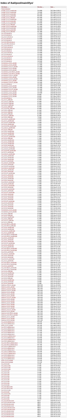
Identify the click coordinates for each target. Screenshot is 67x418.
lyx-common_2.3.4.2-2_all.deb (9, 78)
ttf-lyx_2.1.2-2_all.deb (7, 360)
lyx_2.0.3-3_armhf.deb (7, 281)
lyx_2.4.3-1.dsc (5, 377)
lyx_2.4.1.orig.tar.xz (6, 38)
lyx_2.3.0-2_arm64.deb (7, 155)
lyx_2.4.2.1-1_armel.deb (7, 259)
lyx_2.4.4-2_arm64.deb (7, 245)
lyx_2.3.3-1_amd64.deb (7, 133)
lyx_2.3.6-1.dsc (5, 374)
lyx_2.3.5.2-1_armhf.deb (7, 162)
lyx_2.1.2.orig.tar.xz (6, 84)
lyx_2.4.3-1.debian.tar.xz (7, 334)
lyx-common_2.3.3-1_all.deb (9, 87)
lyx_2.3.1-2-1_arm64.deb (8, 173)
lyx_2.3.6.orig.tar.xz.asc (7, 405)
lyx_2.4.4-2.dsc (5, 364)
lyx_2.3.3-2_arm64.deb (7, 145)
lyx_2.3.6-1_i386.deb (7, 110)
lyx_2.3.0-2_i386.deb (7, 117)
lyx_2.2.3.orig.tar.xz (6, 61)
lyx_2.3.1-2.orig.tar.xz (7, 56)
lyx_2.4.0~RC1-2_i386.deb (8, 225)
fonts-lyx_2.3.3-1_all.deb (7, 294)
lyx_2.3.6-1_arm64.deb (7, 159)
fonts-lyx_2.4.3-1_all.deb (7, 308)
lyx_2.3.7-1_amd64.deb (7, 120)
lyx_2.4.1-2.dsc (5, 376)
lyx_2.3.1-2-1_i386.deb (7, 115)
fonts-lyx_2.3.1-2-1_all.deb (8, 297)
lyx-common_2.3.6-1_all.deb (9, 77)
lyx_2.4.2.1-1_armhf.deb (7, 253)
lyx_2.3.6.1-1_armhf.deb (7, 168)
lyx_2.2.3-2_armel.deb (7, 208)
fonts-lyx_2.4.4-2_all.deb (7, 306)
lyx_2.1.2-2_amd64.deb (7, 273)
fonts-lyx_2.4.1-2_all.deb (7, 311)
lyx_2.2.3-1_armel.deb (7, 206)
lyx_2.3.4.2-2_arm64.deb (8, 148)
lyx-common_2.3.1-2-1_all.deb (9, 89)
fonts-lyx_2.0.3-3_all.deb (7, 320)
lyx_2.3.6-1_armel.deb (7, 180)
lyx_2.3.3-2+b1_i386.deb (8, 108)
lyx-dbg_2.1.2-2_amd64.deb (8, 19)
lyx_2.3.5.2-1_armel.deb (7, 185)
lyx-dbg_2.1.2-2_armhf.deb (8, 22)
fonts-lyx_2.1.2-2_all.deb (7, 318)
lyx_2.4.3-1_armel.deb (7, 257)
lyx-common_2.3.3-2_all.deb (9, 85)
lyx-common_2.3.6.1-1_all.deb (9, 75)
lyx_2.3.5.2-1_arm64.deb (8, 147)
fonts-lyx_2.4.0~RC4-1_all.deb (9, 313)
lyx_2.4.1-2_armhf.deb (7, 260)
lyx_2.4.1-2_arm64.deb (7, 246)
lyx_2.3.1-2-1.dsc (6, 390)
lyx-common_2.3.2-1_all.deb (9, 91)
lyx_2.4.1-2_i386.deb (7, 222)
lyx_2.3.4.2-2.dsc (6, 393)
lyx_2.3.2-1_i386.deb (7, 113)
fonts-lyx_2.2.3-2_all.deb (7, 301)
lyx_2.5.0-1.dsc (5, 383)
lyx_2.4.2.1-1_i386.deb (7, 220)
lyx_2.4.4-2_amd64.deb (7, 227)
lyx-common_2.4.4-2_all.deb (9, 64)
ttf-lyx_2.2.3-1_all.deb (7, 325)
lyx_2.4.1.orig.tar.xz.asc (7, 411)
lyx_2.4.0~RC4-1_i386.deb (8, 224)
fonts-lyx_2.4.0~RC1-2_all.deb (9, 314)
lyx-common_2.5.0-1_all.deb (9, 63)
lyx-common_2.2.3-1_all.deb (9, 96)
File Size (39, 7)
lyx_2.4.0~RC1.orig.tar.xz (8, 43)
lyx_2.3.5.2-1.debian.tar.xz (8, 346)
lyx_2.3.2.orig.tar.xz (6, 57)
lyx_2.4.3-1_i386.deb (7, 218)
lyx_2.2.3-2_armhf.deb (7, 203)
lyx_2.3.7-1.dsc (5, 397)
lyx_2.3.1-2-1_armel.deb (7, 201)
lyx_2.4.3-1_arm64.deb (7, 241)
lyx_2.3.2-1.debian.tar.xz (7, 349)
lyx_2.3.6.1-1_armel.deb (7, 182)
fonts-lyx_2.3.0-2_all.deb (7, 299)
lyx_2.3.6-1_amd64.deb (7, 131)
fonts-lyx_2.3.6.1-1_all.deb (8, 285)
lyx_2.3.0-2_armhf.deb (7, 194)
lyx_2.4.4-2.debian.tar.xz (7, 330)
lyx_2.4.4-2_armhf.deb (7, 255)
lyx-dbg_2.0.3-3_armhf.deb (8, 28)
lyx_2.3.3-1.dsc (5, 370)
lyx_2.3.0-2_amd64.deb (7, 140)
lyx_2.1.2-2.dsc (5, 381)
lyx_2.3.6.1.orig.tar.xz (7, 47)
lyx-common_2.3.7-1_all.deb (9, 80)
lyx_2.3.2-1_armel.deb (7, 199)
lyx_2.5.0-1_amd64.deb (7, 217)
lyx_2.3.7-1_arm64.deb (7, 152)
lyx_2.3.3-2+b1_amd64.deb (8, 126)
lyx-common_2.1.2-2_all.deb (9, 210)
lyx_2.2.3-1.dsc (5, 379)
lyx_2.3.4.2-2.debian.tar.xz (8, 339)
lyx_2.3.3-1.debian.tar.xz (7, 348)
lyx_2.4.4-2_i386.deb (7, 215)
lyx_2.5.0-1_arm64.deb (7, 238)
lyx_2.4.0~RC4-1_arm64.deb (9, 248)
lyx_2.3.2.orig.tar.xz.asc (7, 400)
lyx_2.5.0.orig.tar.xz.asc (7, 404)
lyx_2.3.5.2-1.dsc (6, 367)
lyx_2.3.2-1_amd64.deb (7, 134)
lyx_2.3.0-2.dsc (5, 395)
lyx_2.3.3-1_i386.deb (7, 112)
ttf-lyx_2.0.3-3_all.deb (7, 362)
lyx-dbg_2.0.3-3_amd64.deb (8, 26)
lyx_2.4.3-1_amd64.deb (7, 229)
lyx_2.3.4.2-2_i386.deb (7, 103)
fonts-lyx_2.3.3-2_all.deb (7, 292)
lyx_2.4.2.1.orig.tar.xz (7, 36)
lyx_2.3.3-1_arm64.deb (7, 157)
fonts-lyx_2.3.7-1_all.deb (7, 316)
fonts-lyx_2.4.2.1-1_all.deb (8, 309)
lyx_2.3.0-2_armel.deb (7, 204)
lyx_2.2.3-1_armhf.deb (7, 196)
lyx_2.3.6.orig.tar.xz (6, 49)
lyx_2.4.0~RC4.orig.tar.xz (8, 42)
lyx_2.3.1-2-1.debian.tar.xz (8, 353)
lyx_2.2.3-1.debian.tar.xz (7, 323)
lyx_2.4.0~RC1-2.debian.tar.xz (9, 344)
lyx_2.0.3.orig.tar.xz (6, 98)
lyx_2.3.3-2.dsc (5, 392)
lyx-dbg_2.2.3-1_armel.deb (8, 14)
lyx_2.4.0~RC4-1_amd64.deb (9, 236)
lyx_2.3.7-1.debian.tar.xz (7, 327)
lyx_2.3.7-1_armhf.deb (7, 161)
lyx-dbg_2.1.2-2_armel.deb (8, 21)
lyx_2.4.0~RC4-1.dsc (7, 388)
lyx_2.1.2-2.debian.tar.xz (7, 358)
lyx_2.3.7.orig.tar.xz (6, 50)
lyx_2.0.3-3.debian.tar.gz (7, 357)
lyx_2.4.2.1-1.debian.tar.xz (8, 336)
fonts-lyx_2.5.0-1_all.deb (7, 304)
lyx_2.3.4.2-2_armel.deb (7, 189)
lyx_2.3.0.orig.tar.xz (6, 59)
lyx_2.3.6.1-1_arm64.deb (8, 154)
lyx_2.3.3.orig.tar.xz (6, 54)
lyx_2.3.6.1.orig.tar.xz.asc (8, 409)
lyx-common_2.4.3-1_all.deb (9, 70)
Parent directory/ (5, 9)
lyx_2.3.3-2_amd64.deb (7, 124)
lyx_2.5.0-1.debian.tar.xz (7, 329)
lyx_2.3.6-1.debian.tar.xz (7, 341)
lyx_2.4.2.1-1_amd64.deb (8, 231)
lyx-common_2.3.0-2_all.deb (9, 92)
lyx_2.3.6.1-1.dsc (6, 365)
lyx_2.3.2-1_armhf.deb (7, 190)
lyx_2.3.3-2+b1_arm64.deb (8, 150)
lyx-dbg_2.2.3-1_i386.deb (8, 17)
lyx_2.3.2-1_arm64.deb (7, 169)
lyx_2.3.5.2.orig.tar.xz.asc (8, 402)
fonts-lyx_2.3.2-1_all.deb (7, 295)
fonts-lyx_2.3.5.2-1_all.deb (8, 290)
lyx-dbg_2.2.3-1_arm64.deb (8, 12)
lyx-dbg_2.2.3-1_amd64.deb (8, 10)
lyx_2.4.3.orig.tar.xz (6, 40)
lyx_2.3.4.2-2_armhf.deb (7, 166)
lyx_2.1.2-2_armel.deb (7, 276)
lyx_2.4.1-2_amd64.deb (7, 232)
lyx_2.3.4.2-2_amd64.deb (8, 122)
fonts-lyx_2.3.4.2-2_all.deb (8, 288)
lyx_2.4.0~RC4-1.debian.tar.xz (9, 342)
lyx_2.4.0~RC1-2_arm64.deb (9, 250)
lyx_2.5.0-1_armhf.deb (7, 239)
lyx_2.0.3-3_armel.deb (7, 283)
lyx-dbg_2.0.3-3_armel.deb (8, 29)
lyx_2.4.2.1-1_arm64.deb (8, 243)
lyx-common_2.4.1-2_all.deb (9, 68)
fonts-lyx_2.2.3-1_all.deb (7, 302)
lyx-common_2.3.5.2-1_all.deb (9, 82)
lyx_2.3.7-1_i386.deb (7, 99)
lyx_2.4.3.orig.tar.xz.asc (7, 414)
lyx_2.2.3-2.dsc (5, 384)
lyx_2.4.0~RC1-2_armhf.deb (9, 264)
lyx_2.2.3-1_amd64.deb (7, 141)
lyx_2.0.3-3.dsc (5, 398)
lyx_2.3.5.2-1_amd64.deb (8, 119)
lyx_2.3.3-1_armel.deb (7, 197)
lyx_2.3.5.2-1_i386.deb (7, 101)
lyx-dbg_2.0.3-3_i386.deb (8, 31)
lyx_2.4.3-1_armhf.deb (7, 252)
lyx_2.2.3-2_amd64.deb (7, 143)
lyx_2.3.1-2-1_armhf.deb (7, 192)
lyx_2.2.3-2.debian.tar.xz (7, 322)
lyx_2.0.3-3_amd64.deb (7, 280)
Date (51, 7)
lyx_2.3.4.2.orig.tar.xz (7, 45)
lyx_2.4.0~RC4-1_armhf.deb (9, 262)
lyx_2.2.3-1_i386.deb (7, 129)
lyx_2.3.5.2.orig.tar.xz (7, 52)
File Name (4, 7)
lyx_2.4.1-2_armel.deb (7, 266)
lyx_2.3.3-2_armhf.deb (7, 164)
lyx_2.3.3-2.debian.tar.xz (7, 332)
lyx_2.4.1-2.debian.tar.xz (7, 337)
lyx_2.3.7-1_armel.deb (7, 175)
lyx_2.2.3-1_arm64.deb (7, 178)
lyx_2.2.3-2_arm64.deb (7, 183)
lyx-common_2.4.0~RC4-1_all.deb (10, 71)
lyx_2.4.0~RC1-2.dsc (7, 386)
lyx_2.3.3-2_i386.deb (7, 106)
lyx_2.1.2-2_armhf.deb (7, 274)
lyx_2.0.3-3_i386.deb (7, 278)
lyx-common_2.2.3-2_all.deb (9, 94)
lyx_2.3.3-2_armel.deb (7, 187)
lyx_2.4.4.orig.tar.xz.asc (7, 412)
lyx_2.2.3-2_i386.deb (7, 138)
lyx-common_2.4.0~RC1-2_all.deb (10, 73)
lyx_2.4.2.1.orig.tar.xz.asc (8, 407)
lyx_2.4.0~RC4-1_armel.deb (8, 267)
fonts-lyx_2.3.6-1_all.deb (7, 287)
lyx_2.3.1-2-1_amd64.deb (8, 136)
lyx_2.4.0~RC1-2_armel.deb (8, 269)
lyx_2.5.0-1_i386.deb (7, 213)
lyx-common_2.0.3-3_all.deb (9, 211)
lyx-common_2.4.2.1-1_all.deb (9, 66)
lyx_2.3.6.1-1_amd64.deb (8, 127)
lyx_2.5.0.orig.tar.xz (6, 33)
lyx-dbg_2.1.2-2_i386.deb (8, 24)
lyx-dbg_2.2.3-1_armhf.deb (8, 15)
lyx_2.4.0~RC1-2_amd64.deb (9, 234)
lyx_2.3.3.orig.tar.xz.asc (7, 416)
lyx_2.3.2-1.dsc (5, 372)
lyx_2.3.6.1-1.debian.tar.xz (8, 351)
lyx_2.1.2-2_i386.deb (7, 271)
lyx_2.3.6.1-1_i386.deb (7, 105)
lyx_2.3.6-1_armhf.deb (7, 171)
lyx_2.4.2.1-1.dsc (6, 369)
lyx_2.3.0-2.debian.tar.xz (7, 355)
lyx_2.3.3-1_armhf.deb (7, 176)
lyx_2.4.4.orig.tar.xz (6, 35)
